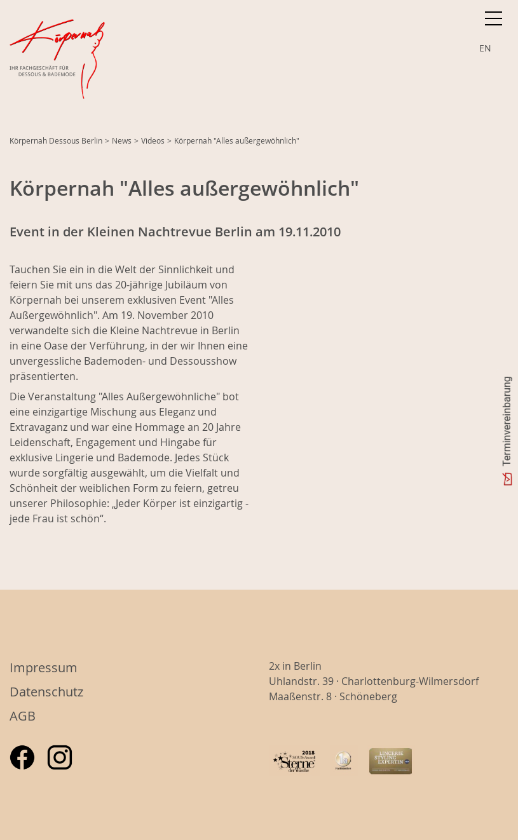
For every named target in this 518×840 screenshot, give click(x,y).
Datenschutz (46, 691)
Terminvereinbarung (507, 421)
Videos (153, 140)
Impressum (44, 667)
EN (485, 48)
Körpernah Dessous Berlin (56, 140)
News (122, 140)
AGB (23, 715)
